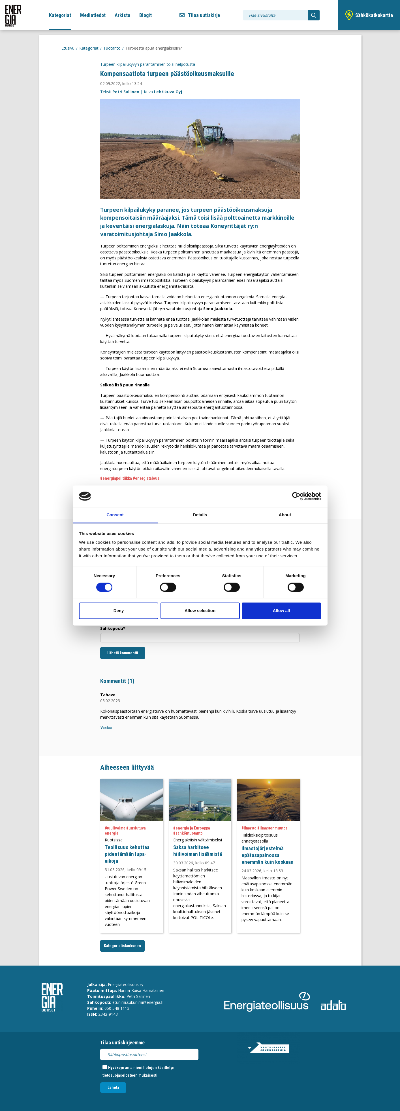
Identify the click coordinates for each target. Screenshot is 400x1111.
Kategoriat (60, 15)
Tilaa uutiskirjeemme (122, 1043)
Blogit (145, 15)
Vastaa (106, 727)
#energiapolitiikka (116, 478)
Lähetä (113, 1087)
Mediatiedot (93, 15)
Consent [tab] (115, 515)
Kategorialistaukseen (122, 945)
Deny (119, 610)
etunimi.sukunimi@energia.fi (137, 1002)
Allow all (281, 610)
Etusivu (67, 48)
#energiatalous (146, 478)
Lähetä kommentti (122, 653)
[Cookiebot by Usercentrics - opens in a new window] (296, 496)
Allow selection (200, 610)
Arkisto (122, 15)
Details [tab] (200, 515)
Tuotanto (112, 48)
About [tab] (285, 515)
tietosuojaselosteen (120, 1075)
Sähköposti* (112, 628)
